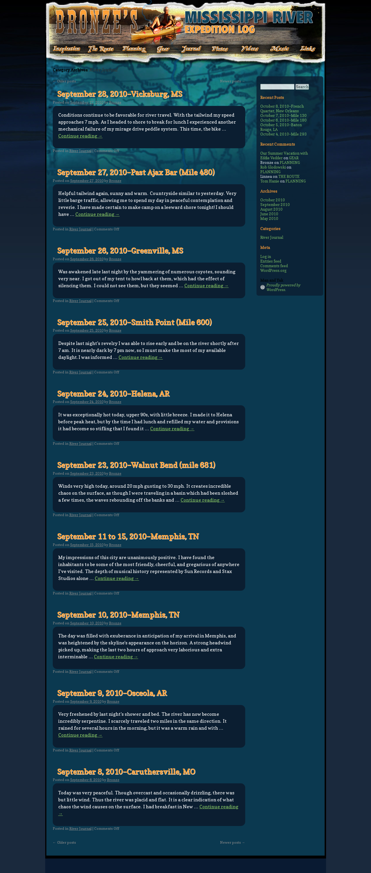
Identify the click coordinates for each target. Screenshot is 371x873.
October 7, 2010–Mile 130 (283, 115)
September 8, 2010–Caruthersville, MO (126, 771)
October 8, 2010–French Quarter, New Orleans (282, 108)
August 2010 (271, 209)
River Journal (80, 151)
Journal (189, 49)
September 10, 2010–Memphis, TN (118, 614)
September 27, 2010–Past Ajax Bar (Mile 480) (135, 172)
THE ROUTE (288, 176)
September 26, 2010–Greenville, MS (120, 250)
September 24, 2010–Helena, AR (113, 393)
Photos (217, 49)
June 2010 (269, 214)
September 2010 (275, 204)
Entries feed (270, 261)
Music (275, 49)
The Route (101, 49)
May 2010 (269, 218)
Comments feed (274, 265)
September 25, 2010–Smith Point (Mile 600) (134, 322)
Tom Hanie (269, 181)
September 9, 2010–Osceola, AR (112, 692)
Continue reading (80, 136)
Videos (246, 49)
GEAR (294, 158)
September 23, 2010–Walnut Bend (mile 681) (136, 464)
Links (304, 49)
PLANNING (290, 162)
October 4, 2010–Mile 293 (283, 134)
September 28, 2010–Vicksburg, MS (119, 93)
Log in (265, 256)
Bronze (115, 102)
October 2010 (272, 200)
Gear (163, 49)
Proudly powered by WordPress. (283, 287)
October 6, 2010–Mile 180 (283, 120)
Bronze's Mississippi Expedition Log (185, 22)
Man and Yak (271, 280)
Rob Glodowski (273, 167)
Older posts (64, 81)
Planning (134, 49)
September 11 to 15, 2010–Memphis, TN (128, 536)
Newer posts (232, 81)
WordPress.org (273, 270)
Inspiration (63, 49)
